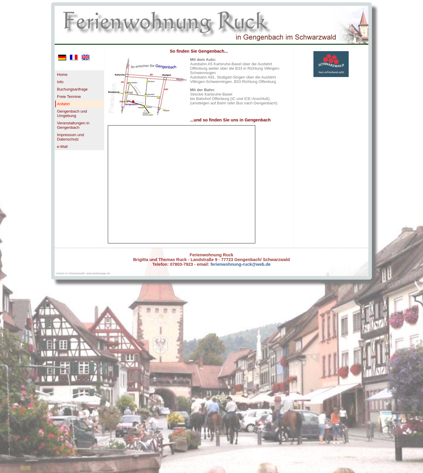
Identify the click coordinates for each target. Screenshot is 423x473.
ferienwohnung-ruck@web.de (240, 264)
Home (62, 74)
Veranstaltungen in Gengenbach (73, 125)
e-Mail (62, 146)
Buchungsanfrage (72, 89)
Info (60, 82)
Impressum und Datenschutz (70, 137)
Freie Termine (69, 96)
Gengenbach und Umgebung (72, 113)
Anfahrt (63, 104)
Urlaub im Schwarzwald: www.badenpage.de (83, 273)
